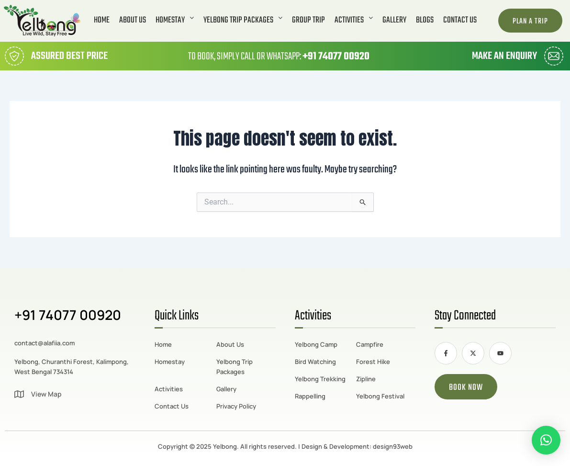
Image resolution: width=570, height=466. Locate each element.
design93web (393, 446)
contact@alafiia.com (44, 343)
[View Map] (19, 394)
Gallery (394, 20)
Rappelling (310, 396)
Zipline (366, 379)
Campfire (369, 344)
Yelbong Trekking (320, 379)
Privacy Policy (236, 406)
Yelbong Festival (380, 396)
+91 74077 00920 (335, 56)
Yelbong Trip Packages (242, 20)
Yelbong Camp (316, 344)
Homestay (175, 20)
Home (102, 20)
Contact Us (460, 20)
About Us (132, 20)
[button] (174, 20)
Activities (354, 20)
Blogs (425, 20)
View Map (46, 393)
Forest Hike (373, 361)
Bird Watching (315, 361)
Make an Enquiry (504, 56)
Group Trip (308, 20)
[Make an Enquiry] (553, 56)
